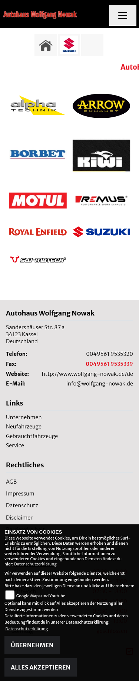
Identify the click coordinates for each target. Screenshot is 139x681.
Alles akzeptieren (40, 667)
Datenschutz (22, 505)
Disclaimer (19, 517)
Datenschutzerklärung (35, 564)
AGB (11, 481)
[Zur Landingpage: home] (45, 45)
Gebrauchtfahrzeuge (32, 436)
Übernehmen (32, 645)
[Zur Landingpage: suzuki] (69, 45)
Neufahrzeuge (24, 426)
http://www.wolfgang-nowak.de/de (87, 374)
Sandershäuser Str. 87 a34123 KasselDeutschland (35, 334)
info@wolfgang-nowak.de (99, 383)
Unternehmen (24, 417)
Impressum (20, 493)
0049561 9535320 (109, 354)
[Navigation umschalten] (122, 15)
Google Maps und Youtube (40, 595)
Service (15, 445)
